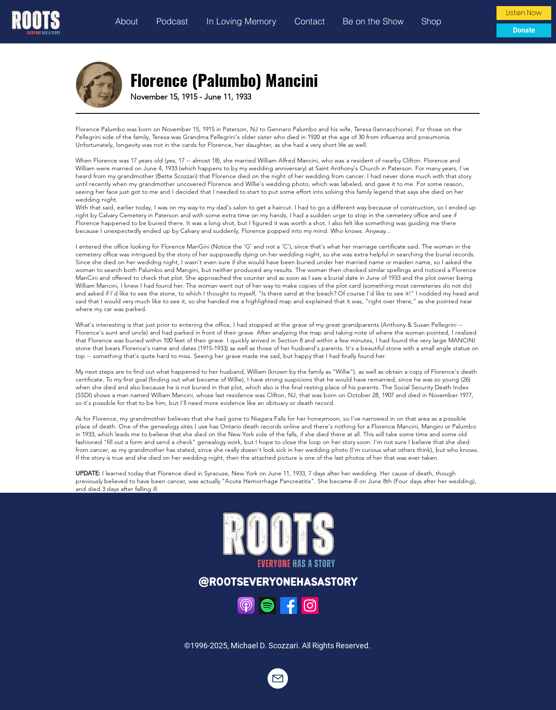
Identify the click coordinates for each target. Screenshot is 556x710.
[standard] (246, 605)
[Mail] (278, 678)
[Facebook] (288, 605)
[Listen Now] (523, 13)
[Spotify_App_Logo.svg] (267, 605)
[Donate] (523, 30)
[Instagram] (309, 605)
